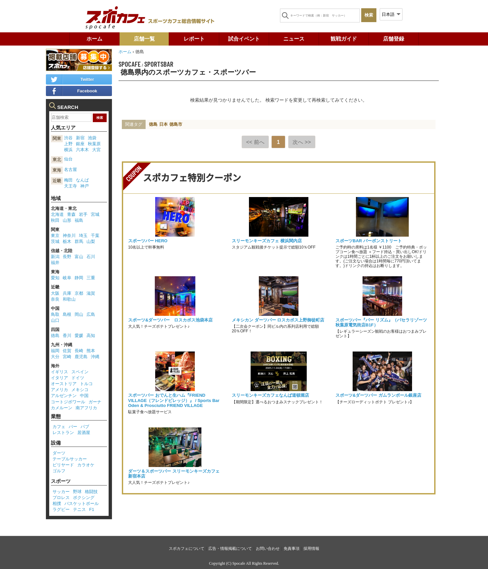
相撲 (56, 503)
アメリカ (59, 389)
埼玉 (83, 235)
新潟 (55, 256)
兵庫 (67, 293)
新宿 (80, 137)
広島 (91, 314)
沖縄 (95, 356)
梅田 (68, 180)
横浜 (68, 149)
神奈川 (69, 235)
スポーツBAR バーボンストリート (368, 240)
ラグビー (61, 509)
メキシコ (79, 389)
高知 (91, 335)
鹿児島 (81, 356)
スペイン (79, 371)
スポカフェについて (186, 548)
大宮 (96, 149)
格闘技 (91, 491)
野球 (77, 491)
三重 (91, 277)
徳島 (153, 124)
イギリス (59, 371)
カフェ (58, 426)
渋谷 (68, 137)
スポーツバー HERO (147, 240)
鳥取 (55, 314)
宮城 (95, 214)
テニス (79, 509)
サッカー (61, 491)
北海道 (57, 214)
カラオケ (85, 464)
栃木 (67, 241)
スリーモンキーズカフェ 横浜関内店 (267, 240)
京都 (79, 293)
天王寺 (70, 186)
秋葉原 (94, 143)
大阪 (55, 293)
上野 (68, 143)
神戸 (84, 186)
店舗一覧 (144, 39)
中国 (84, 395)
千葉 (95, 235)
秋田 (55, 220)
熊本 (91, 350)
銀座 (80, 143)
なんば (82, 180)
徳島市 (175, 124)
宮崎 (67, 356)
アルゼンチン (64, 395)
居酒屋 (83, 432)
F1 (91, 509)
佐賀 (67, 350)
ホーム (94, 39)
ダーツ (58, 453)
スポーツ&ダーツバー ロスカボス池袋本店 (170, 320)
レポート (194, 39)
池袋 (92, 137)
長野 (67, 256)
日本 (163, 124)
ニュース (293, 39)
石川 (91, 256)
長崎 (79, 350)
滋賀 (91, 293)
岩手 (83, 214)
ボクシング (83, 497)
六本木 (82, 149)
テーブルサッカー (69, 458)
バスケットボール (81, 503)
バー (73, 426)
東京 (55, 235)
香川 (67, 335)
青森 (71, 214)
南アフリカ (86, 407)
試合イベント (244, 39)
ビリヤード (63, 464)
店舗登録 (393, 39)
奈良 (55, 299)
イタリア (59, 377)
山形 (67, 220)
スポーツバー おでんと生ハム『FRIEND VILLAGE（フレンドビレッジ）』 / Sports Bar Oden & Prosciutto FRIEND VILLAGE (174, 400)
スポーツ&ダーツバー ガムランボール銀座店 (378, 395)
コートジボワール (68, 401)
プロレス (61, 497)
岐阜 (67, 277)
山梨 (91, 241)
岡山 (79, 314)
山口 (55, 320)
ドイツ (77, 377)
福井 (55, 262)
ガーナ (94, 401)
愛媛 (79, 335)
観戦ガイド (344, 39)
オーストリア (64, 383)
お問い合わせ (268, 548)
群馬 (79, 241)
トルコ (86, 383)
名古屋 (70, 169)
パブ (85, 426)
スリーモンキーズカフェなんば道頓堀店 (270, 395)
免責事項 (291, 548)
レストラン (63, 432)
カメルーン (61, 407)
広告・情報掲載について (230, 548)
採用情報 (311, 548)
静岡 (79, 277)
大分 (55, 356)
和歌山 (69, 299)
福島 (79, 220)
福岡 (55, 350)
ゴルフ (58, 470)
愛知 (55, 277)
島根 (67, 314)
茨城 (55, 241)
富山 (79, 256)
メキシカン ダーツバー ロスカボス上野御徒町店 (278, 320)
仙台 (68, 158)
